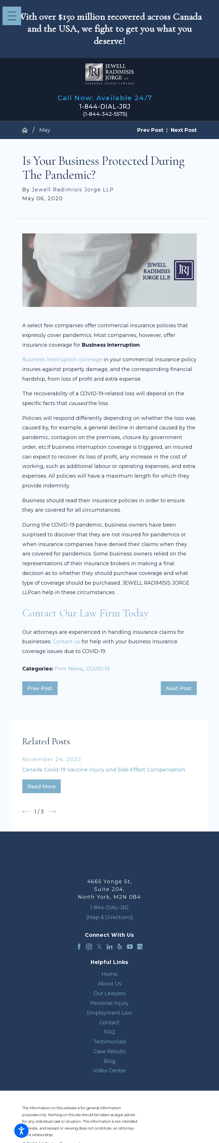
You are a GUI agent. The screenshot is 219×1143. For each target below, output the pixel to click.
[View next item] (52, 811)
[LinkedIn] (110, 947)
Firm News (68, 669)
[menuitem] (109, 974)
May (44, 130)
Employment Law (109, 1013)
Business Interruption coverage (62, 359)
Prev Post (39, 688)
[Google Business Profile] (140, 947)
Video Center (109, 1070)
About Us (109, 984)
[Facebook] (79, 947)
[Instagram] (89, 947)
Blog (109, 1061)
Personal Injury (109, 1003)
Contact (109, 1022)
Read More (41, 786)
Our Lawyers (110, 993)
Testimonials (109, 1042)
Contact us (66, 641)
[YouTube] (130, 947)
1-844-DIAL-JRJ (105, 106)
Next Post (179, 688)
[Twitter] (99, 947)
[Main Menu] (12, 16)
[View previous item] (25, 811)
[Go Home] (27, 130)
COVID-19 (98, 669)
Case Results (110, 1051)
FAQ (109, 1032)
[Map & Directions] (109, 917)
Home (109, 974)
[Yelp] (120, 947)
